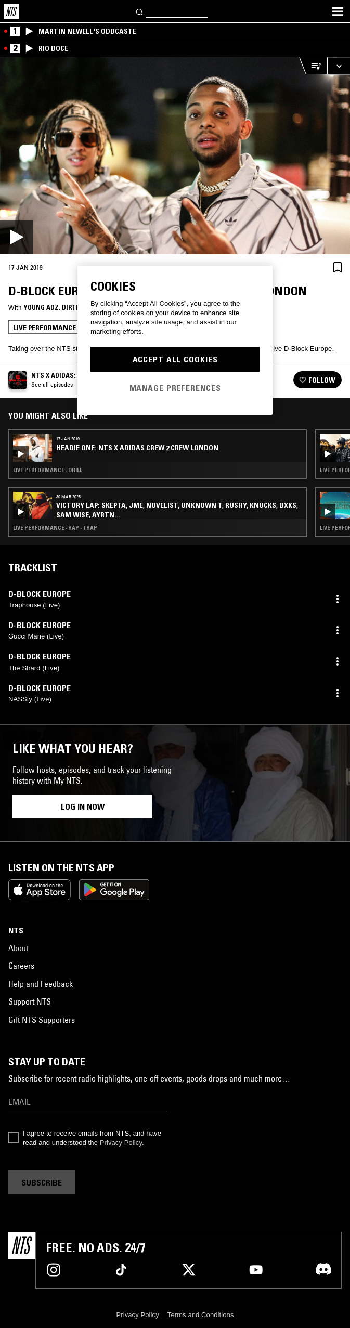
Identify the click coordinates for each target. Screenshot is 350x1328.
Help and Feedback (40, 984)
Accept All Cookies (175, 359)
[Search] (140, 11)
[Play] (175, 155)
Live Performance (44, 327)
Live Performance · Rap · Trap (55, 527)
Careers (21, 965)
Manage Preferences (175, 388)
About (18, 948)
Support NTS (29, 1001)
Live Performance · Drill (47, 470)
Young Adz (41, 307)
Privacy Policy (121, 1143)
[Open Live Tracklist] (313, 65)
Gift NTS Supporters (41, 1019)
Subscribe (41, 1182)
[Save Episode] (337, 267)
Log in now (83, 806)
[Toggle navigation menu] (337, 11)
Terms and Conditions (200, 1315)
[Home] (11, 11)
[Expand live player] (338, 65)
